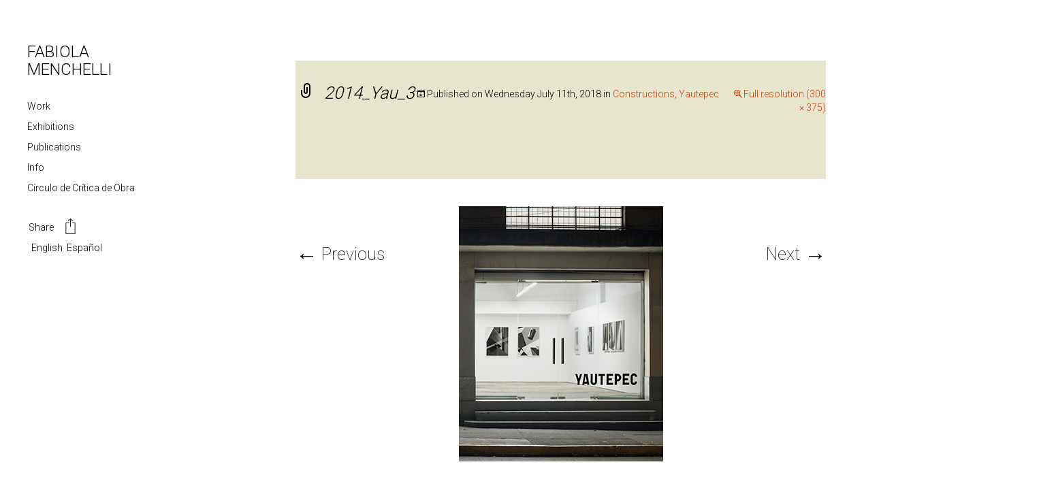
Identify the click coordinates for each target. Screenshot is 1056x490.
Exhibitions (50, 126)
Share (53, 228)
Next (796, 254)
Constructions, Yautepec (666, 93)
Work (38, 106)
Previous (340, 254)
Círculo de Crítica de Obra (81, 187)
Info (35, 167)
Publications (54, 147)
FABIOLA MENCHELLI (69, 60)
